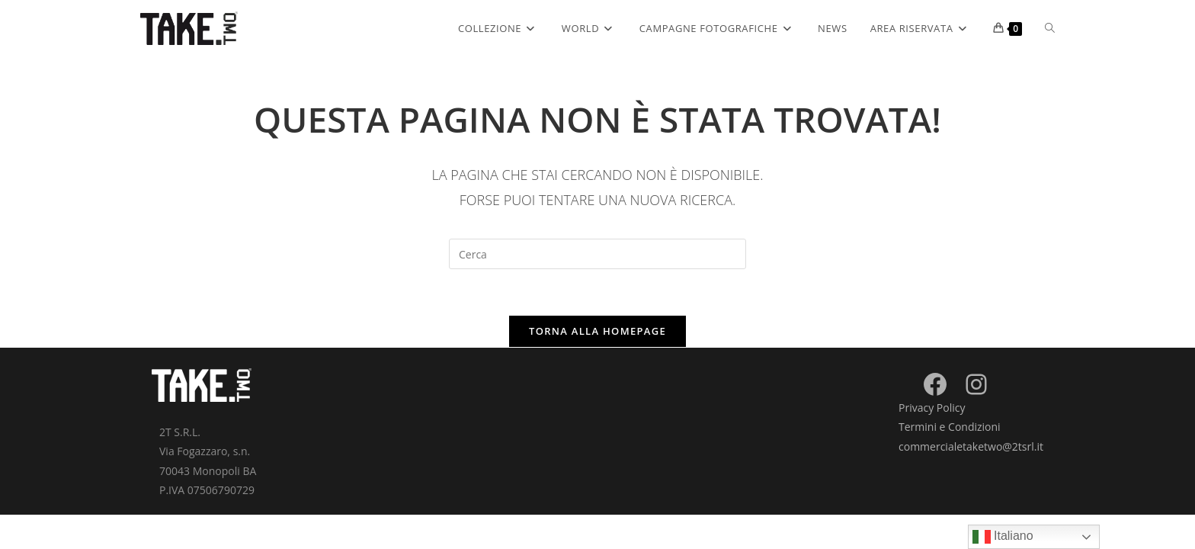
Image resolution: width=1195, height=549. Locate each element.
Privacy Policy (932, 407)
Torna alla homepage (597, 331)
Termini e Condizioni (950, 426)
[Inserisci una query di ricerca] (597, 254)
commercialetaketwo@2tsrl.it (971, 446)
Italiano (1002, 537)
